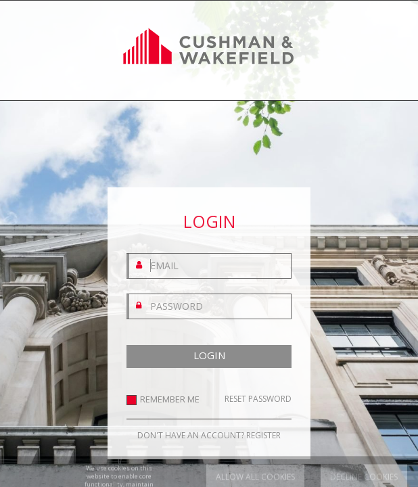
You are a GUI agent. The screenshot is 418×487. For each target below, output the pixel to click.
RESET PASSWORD (258, 399)
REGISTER (263, 435)
